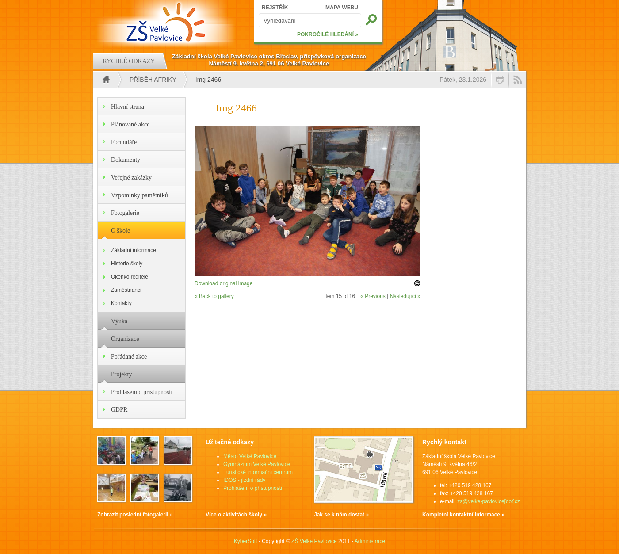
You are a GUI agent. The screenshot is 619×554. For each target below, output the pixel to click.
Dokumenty (125, 160)
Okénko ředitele (129, 277)
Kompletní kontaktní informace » (463, 515)
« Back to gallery (214, 296)
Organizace (125, 339)
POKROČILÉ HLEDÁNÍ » (327, 34)
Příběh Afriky (153, 79)
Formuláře (124, 142)
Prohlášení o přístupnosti (141, 392)
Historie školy (126, 263)
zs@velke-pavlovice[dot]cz (488, 501)
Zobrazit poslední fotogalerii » (135, 515)
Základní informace (133, 250)
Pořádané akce (129, 356)
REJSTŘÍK (275, 7)
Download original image (223, 283)
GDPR (119, 409)
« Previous (373, 296)
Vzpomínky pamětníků (139, 195)
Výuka (119, 321)
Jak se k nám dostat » (341, 515)
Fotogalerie (125, 213)
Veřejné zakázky (131, 177)
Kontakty (121, 303)
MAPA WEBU (341, 7)
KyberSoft (245, 541)
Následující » (405, 296)
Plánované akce (130, 124)
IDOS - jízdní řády (244, 480)
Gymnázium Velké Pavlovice (256, 464)
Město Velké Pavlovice (249, 456)
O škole (120, 230)
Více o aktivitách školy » (236, 515)
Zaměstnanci (126, 290)
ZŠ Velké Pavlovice (314, 541)
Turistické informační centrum (258, 472)
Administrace (370, 541)
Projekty (121, 374)
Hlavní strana (127, 106)
